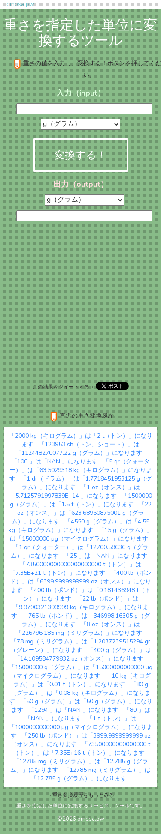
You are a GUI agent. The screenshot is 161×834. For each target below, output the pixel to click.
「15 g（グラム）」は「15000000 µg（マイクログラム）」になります (81, 534)
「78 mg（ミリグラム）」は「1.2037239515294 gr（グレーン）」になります (80, 645)
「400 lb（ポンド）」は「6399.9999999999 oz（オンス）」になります (81, 581)
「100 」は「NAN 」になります (54, 461)
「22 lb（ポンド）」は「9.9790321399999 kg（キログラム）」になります (80, 607)
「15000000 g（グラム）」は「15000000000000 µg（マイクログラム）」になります (80, 671)
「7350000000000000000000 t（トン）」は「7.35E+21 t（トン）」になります (75, 568)
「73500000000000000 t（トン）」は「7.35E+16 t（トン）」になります (81, 748)
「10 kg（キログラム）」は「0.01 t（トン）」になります (82, 680)
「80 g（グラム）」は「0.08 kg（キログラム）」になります (80, 692)
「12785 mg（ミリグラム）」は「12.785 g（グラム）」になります (91, 774)
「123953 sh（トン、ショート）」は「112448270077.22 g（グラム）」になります (78, 448)
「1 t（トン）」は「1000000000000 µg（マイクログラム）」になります (80, 727)
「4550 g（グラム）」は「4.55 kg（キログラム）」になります (79, 525)
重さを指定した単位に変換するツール (80, 32)
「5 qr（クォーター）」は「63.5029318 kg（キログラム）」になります (80, 470)
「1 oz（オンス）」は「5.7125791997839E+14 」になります (74, 491)
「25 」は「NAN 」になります (105, 556)
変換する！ (81, 155)
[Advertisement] (80, 300)
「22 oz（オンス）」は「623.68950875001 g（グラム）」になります (82, 513)
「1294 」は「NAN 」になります (73, 710)
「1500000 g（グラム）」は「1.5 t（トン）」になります (81, 500)
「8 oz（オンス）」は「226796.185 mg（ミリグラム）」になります (79, 628)
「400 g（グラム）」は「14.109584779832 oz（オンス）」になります (82, 654)
